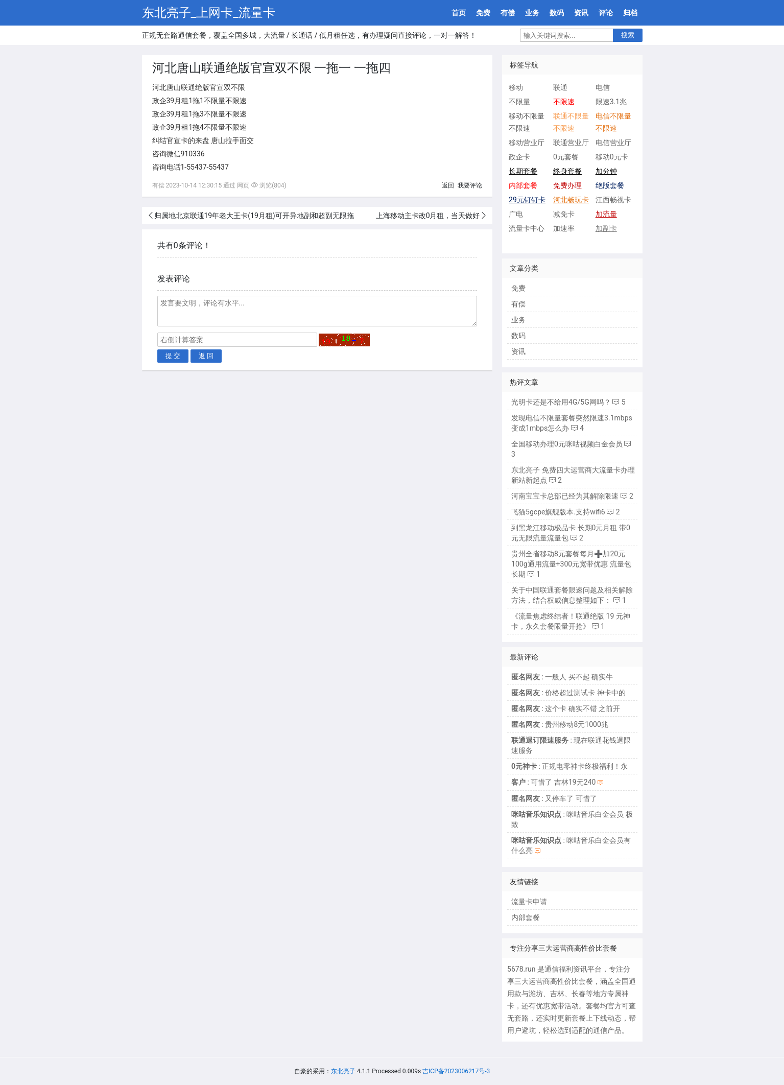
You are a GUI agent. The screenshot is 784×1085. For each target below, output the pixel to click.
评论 (606, 13)
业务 (532, 13)
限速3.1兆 (611, 102)
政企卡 (519, 157)
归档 (630, 13)
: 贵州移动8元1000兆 (559, 724)
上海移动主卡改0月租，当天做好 (428, 215)
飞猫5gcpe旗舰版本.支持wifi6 (558, 512)
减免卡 (564, 214)
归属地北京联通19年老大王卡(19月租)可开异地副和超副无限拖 (254, 215)
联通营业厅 (571, 142)
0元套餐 (566, 157)
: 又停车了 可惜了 (554, 798)
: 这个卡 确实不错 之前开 (565, 708)
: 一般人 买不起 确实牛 (562, 677)
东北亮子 (343, 1071)
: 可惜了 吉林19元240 (553, 782)
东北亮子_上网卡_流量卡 (209, 13)
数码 (557, 13)
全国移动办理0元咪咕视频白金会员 (567, 444)
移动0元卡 (612, 157)
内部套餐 (525, 917)
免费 (483, 13)
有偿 (508, 13)
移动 (516, 87)
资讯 (581, 13)
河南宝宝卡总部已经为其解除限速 (565, 496)
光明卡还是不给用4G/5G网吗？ (561, 402)
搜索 (627, 35)
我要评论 (470, 185)
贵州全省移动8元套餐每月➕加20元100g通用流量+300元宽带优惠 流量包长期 (571, 564)
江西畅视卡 (613, 200)
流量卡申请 (529, 902)
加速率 (564, 228)
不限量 (519, 102)
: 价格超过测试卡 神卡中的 (568, 693)
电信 (603, 87)
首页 (459, 13)
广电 (516, 214)
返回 (448, 185)
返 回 (206, 356)
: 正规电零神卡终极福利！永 (569, 766)
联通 (560, 87)
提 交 (173, 356)
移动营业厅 (526, 142)
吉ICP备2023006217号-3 (456, 1071)
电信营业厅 (613, 142)
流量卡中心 (526, 228)
